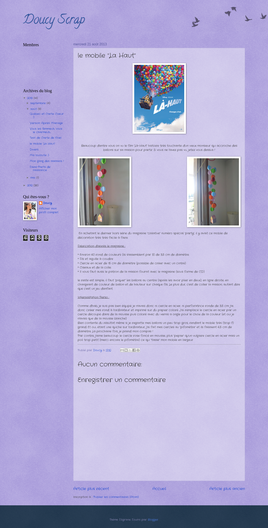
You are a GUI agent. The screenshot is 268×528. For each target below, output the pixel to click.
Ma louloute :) (39, 155)
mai (33, 178)
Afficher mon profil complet (48, 210)
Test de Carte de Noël (45, 138)
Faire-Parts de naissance (40, 168)
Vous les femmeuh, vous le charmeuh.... (46, 130)
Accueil (159, 488)
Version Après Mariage (46, 123)
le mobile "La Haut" (42, 144)
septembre (38, 103)
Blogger (153, 520)
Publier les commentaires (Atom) (116, 497)
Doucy (47, 203)
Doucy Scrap (54, 21)
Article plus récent (91, 488)
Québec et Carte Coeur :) (47, 115)
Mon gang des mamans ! (47, 161)
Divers (34, 150)
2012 (30, 185)
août (34, 109)
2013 (30, 98)
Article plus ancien (227, 488)
